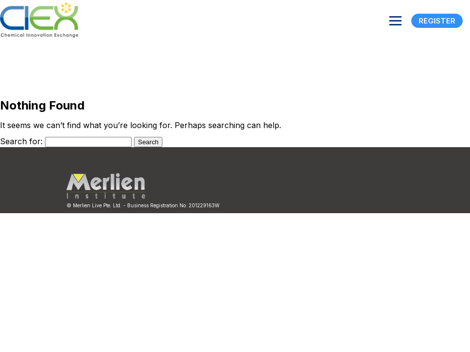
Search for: (21, 141)
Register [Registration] (437, 20)
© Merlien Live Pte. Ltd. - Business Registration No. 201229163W (143, 205)
